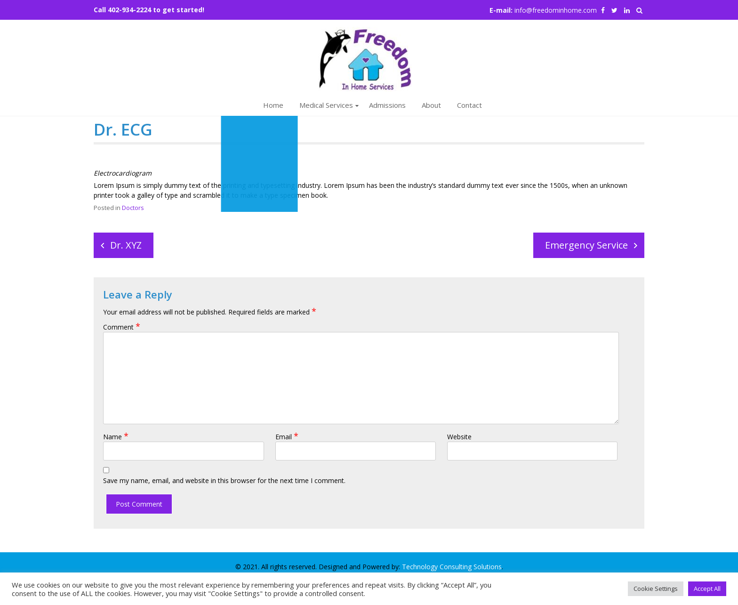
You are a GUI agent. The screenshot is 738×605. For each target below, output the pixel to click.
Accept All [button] (707, 588)
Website (459, 436)
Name (115, 437)
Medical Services (326, 105)
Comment (121, 327)
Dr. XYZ (126, 245)
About (431, 105)
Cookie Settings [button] (656, 588)
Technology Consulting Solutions (452, 566)
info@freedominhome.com (555, 10)
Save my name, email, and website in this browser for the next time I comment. (224, 480)
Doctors (133, 207)
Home (273, 105)
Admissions (387, 105)
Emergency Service (586, 245)
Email (286, 437)
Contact (469, 105)
